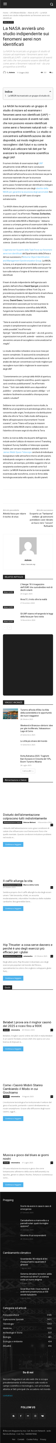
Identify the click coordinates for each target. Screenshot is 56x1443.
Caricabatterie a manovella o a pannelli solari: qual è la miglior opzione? (34, 1223)
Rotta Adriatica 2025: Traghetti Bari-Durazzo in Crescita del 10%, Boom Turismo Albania (35, 759)
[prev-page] (5, 628)
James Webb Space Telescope (17, 452)
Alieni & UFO (33, 12)
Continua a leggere (13, 844)
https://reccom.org (28, 564)
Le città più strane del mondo (33, 741)
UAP (41, 163)
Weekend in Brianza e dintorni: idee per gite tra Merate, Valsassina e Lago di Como (36, 728)
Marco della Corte (31, 885)
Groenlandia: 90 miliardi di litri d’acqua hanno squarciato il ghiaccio (33, 1262)
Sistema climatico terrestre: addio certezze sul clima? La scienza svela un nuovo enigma (36, 1277)
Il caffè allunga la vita (17, 881)
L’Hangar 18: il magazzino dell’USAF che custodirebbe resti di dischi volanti (36, 587)
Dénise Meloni (29, 822)
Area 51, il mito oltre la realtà (33, 599)
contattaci (8, 1395)
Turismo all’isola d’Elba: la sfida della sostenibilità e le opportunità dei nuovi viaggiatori (36, 713)
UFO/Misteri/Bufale (18, 12)
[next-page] (9, 628)
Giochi (6, 1030)
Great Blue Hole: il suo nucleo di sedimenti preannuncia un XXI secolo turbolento (34, 1292)
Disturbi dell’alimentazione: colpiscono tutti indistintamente (25, 816)
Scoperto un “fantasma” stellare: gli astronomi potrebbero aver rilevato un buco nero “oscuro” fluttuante (41, 519)
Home (5, 12)
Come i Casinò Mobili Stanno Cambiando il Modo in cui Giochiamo (23, 1088)
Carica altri (28, 771)
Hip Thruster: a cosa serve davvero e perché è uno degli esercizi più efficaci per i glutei (27, 948)
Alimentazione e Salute (12, 822)
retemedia (28, 956)
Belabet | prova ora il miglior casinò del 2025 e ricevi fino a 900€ (27, 1024)
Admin (12, 72)
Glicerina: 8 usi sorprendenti (33, 1235)
